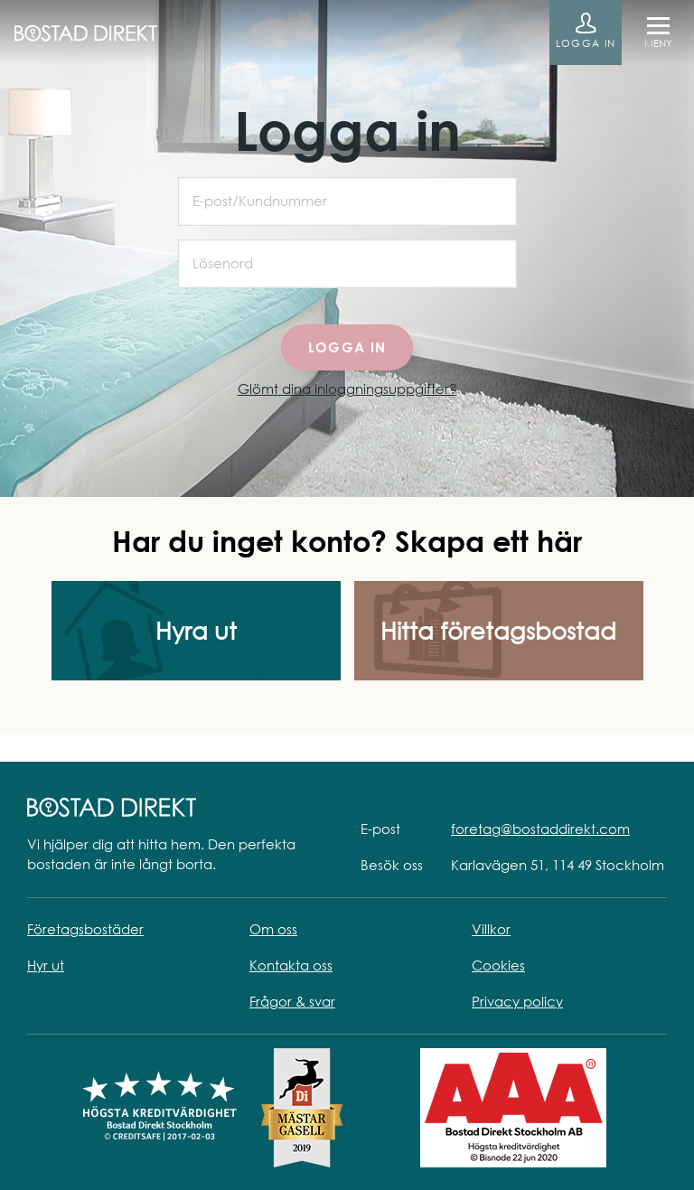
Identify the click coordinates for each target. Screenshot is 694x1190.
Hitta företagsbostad (498, 631)
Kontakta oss (291, 965)
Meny (658, 43)
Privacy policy (517, 1001)
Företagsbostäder (85, 929)
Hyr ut (45, 965)
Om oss (273, 929)
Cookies (498, 965)
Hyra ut (196, 631)
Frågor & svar (292, 1001)
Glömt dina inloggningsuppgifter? (347, 389)
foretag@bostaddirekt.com (540, 829)
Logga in (585, 43)
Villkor (491, 929)
